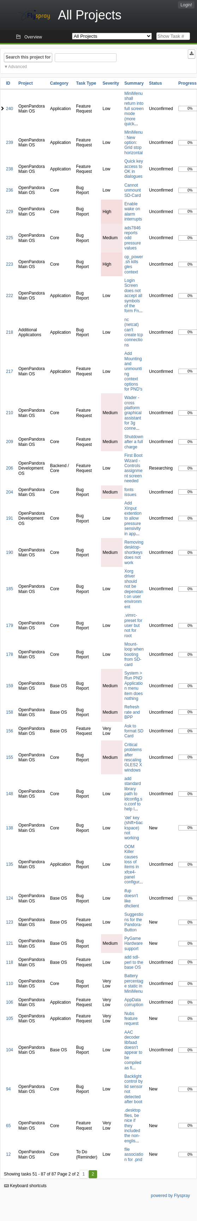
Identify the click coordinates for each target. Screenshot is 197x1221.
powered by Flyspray (170, 1195)
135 (9, 864)
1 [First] (83, 1174)
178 (9, 654)
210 (9, 412)
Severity (111, 83)
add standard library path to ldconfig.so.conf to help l (133, 793)
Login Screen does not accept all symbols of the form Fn (133, 295)
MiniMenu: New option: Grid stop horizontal (133, 142)
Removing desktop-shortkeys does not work (133, 552)
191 (9, 518)
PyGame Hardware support (133, 943)
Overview (33, 37)
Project (25, 83)
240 (9, 108)
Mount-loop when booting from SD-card (134, 654)
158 (9, 712)
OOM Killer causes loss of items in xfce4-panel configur (131, 864)
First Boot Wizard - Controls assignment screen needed (133, 468)
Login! (186, 4)
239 (9, 142)
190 (9, 552)
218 (9, 332)
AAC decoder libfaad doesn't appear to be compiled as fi (133, 1050)
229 (9, 211)
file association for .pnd (133, 1154)
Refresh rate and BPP (132, 712)
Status (155, 83)
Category (59, 83)
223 (9, 264)
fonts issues (130, 492)
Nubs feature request (131, 1018)
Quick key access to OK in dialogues (133, 169)
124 (9, 898)
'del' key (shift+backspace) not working (133, 828)
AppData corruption (133, 1002)
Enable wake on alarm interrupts (133, 211)
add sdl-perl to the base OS (133, 962)
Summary (134, 83)
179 (9, 625)
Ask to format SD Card (133, 731)
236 (9, 190)
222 (9, 295)
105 (9, 1018)
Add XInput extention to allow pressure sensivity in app (133, 518)
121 (9, 943)
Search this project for (28, 57)
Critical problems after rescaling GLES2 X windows (133, 757)
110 (9, 983)
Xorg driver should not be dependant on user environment (133, 589)
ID (8, 83)
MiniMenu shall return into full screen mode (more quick (134, 108)
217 (9, 371)
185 (9, 588)
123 (9, 922)
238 (9, 169)
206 (9, 468)
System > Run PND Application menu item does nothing (133, 686)
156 (9, 731)
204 (9, 492)
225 (9, 237)
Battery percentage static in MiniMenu (133, 983)
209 (9, 441)
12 (8, 1154)
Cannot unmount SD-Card (132, 190)
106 (9, 1002)
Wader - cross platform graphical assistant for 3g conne (133, 412)
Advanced (17, 66)
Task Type (86, 83)
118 (9, 962)
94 (8, 1089)
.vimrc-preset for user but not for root (133, 625)
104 (9, 1049)
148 (9, 793)
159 (9, 685)
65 (8, 1125)
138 (9, 828)
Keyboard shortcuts (25, 1185)
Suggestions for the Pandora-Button (133, 922)
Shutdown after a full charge (133, 441)
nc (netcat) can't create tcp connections (133, 332)
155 (9, 757)
